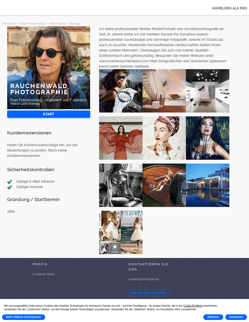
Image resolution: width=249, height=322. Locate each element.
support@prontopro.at (143, 279)
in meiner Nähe (43, 274)
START (48, 114)
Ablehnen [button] (213, 317)
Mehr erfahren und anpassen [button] (23, 317)
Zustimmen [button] (236, 317)
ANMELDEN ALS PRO (149, 293)
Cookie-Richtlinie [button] (193, 305)
